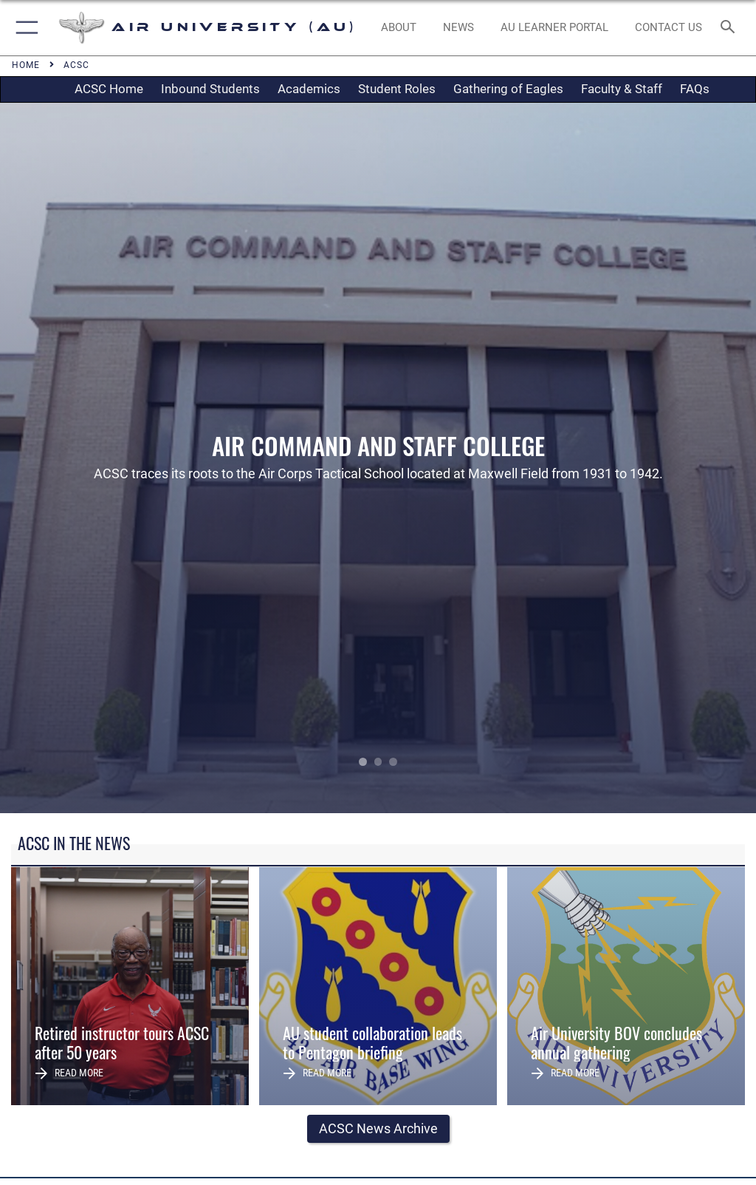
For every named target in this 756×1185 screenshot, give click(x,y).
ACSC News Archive (378, 1128)
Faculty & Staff (621, 88)
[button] (24, 27)
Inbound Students (210, 88)
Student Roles (397, 88)
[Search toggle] (730, 27)
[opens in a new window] (554, 28)
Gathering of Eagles (508, 88)
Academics (309, 88)
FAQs (694, 88)
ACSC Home (109, 88)
